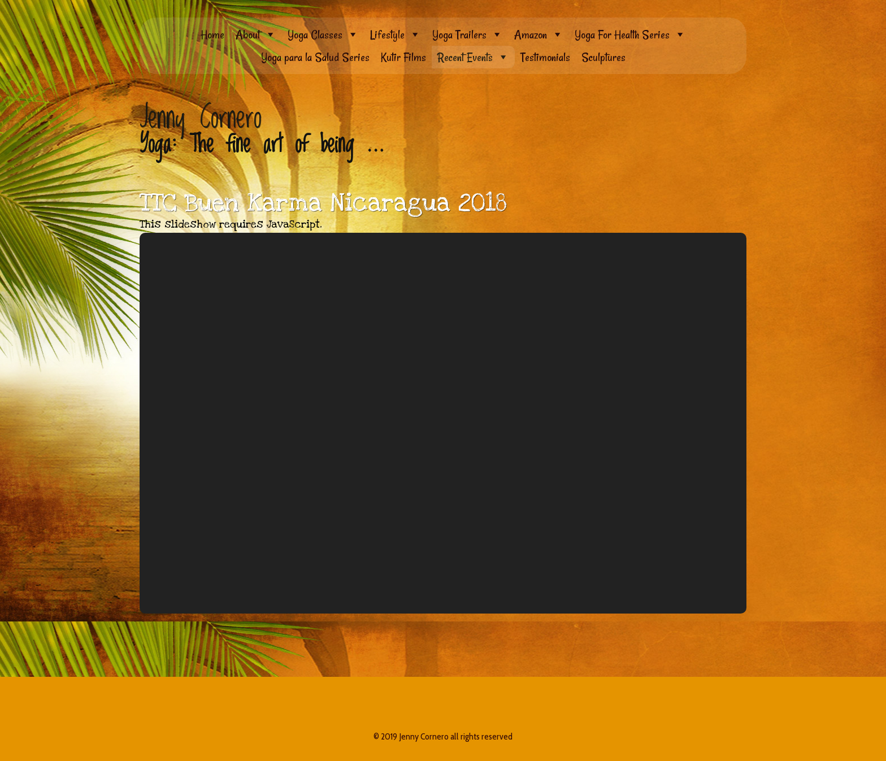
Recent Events (473, 57)
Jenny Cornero (201, 118)
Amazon (538, 34)
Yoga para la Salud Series (315, 57)
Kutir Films (403, 57)
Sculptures (603, 57)
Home (212, 34)
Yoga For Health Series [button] (630, 34)
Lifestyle (395, 34)
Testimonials (545, 57)
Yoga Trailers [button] (467, 34)
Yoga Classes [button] (323, 34)
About (256, 34)
